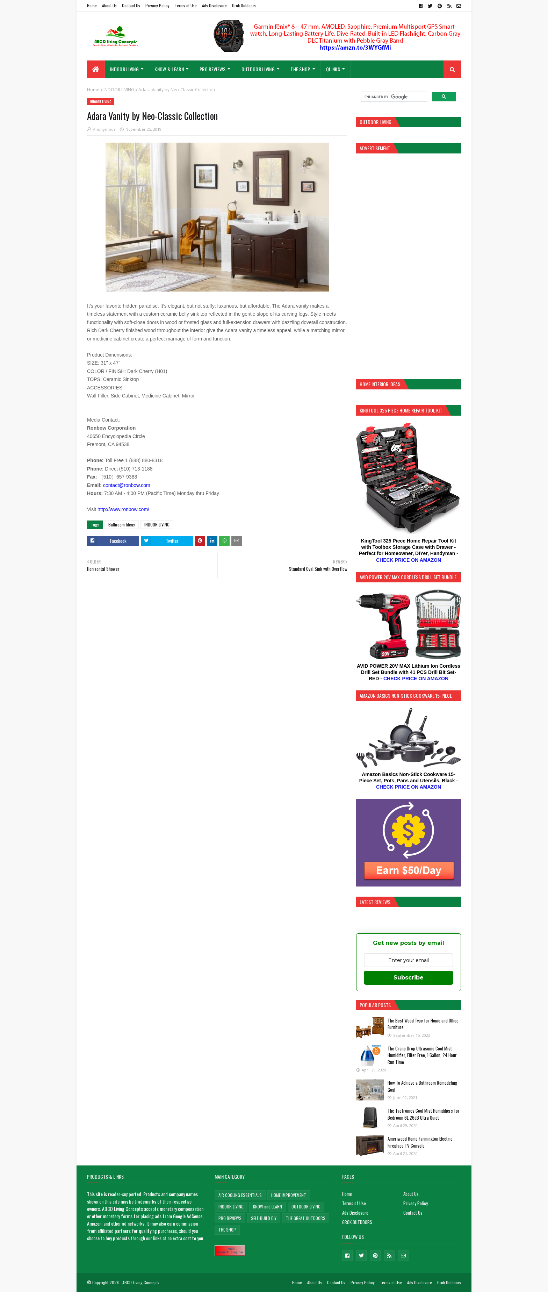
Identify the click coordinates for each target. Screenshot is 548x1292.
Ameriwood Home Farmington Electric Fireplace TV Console (420, 1142)
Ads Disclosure (214, 5)
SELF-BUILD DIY (263, 1218)
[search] (393, 97)
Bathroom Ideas (121, 524)
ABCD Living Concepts (140, 1282)
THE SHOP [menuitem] (300, 69)
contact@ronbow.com (126, 485)
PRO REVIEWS (229, 1218)
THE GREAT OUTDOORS (305, 1218)
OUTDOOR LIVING (305, 1207)
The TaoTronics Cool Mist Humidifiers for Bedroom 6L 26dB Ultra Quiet (424, 1114)
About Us (109, 5)
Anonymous (104, 129)
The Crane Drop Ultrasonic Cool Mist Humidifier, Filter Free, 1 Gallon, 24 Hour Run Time (422, 1055)
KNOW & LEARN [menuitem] (169, 69)
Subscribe (409, 977)
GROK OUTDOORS (357, 1222)
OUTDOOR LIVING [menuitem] (258, 69)
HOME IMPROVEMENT (288, 1195)
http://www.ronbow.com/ (123, 509)
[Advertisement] (408, 265)
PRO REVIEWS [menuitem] (212, 69)
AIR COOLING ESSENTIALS (240, 1195)
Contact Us (131, 5)
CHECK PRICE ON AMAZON (408, 560)
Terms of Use (186, 5)
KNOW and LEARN (267, 1207)
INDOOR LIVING (118, 90)
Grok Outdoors (244, 5)
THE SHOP (227, 1230)
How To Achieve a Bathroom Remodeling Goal (422, 1086)
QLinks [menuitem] (333, 69)
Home (92, 5)
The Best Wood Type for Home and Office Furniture (423, 1024)
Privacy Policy (157, 5)
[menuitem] (96, 69)
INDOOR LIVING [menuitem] (124, 69)
